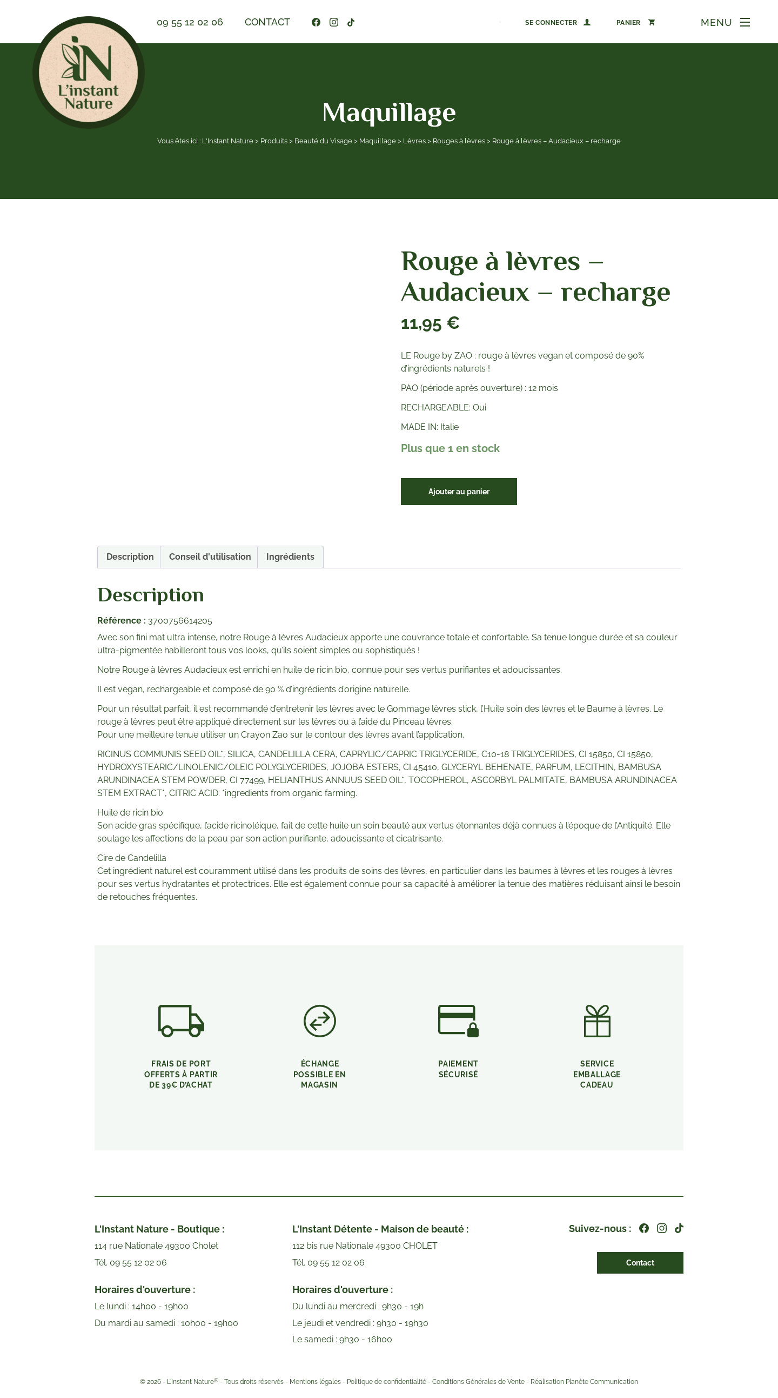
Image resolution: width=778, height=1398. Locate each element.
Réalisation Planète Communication (584, 1382)
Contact (267, 22)
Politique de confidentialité (386, 1382)
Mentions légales (315, 1382)
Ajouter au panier (458, 491)
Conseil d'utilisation (210, 557)
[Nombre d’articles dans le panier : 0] (635, 22)
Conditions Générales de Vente (478, 1382)
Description (130, 557)
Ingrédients (290, 557)
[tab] (130, 557)
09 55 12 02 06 (190, 22)
